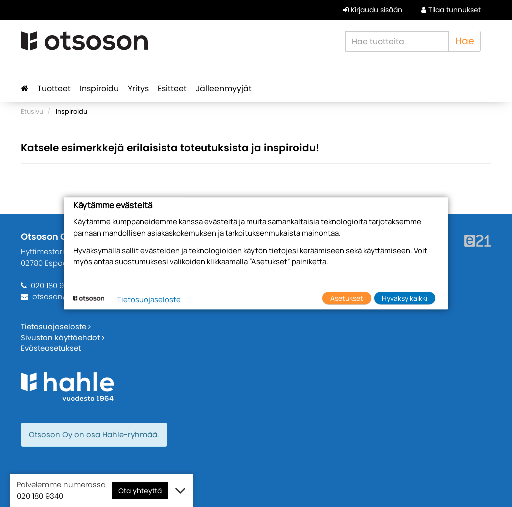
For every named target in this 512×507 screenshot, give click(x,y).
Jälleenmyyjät (224, 88)
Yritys (138, 88)
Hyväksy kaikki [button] (405, 298)
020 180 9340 (54, 285)
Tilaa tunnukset (451, 10)
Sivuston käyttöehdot (62, 337)
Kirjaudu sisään (372, 10)
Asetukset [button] (347, 298)
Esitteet (172, 88)
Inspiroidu (99, 88)
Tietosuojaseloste (56, 327)
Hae (465, 41)
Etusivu (32, 111)
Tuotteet (54, 88)
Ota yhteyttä (140, 491)
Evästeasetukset (51, 348)
